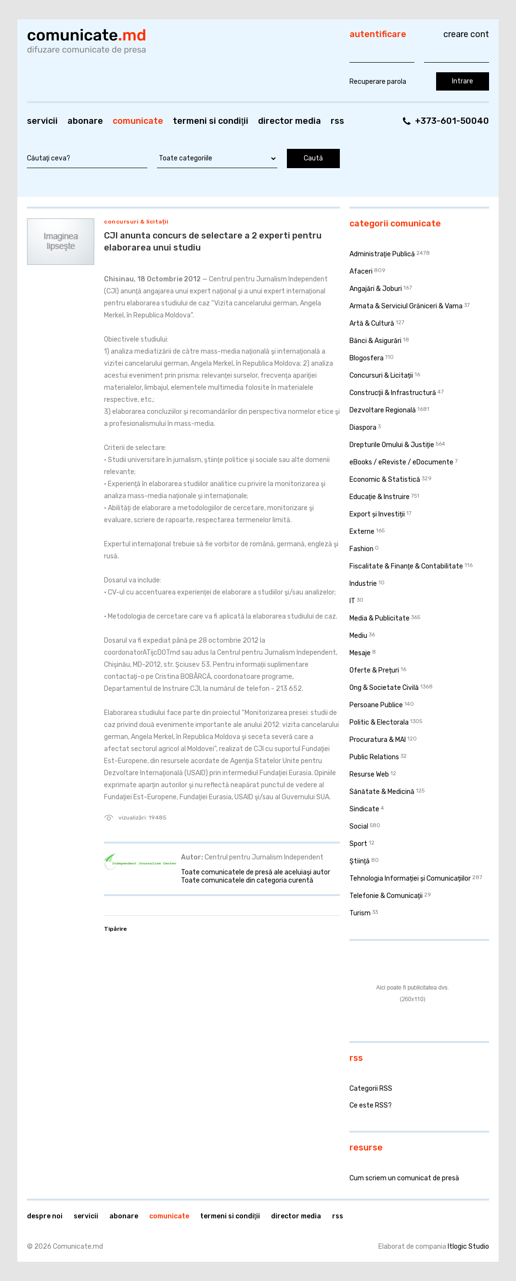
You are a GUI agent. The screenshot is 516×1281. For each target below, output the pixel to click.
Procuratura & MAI (377, 740)
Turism (360, 913)
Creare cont (466, 34)
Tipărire (115, 928)
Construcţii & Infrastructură (392, 393)
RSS (337, 121)
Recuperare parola (377, 82)
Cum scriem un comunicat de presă (404, 1178)
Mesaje (360, 653)
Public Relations (374, 757)
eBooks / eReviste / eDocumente (401, 462)
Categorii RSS (370, 1088)
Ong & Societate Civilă (384, 688)
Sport (358, 844)
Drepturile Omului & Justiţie (391, 445)
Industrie (363, 584)
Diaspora (362, 427)
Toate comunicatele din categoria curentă (247, 880)
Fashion (361, 549)
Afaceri (361, 271)
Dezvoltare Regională (382, 410)
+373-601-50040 (452, 121)
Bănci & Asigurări (375, 341)
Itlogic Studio (468, 1246)
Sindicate (364, 809)
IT (352, 601)
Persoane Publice (376, 705)
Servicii (42, 121)
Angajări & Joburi (375, 289)
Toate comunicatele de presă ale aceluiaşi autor (255, 872)
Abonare (85, 121)
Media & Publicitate (379, 618)
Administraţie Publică (382, 254)
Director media (289, 121)
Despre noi (45, 1216)
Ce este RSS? (370, 1105)
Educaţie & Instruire (379, 497)
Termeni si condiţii (210, 121)
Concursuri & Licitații (136, 221)
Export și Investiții (377, 514)
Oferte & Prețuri (374, 670)
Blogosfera (366, 358)
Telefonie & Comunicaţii (386, 896)
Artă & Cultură (371, 323)
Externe (361, 532)
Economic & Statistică (384, 479)
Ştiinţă (359, 861)
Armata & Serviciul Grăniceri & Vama (406, 306)
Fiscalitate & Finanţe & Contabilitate (406, 566)
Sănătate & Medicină (381, 792)
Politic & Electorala (379, 722)
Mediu (358, 636)
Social (358, 826)
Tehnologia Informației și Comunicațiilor (410, 878)
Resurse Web (369, 774)
